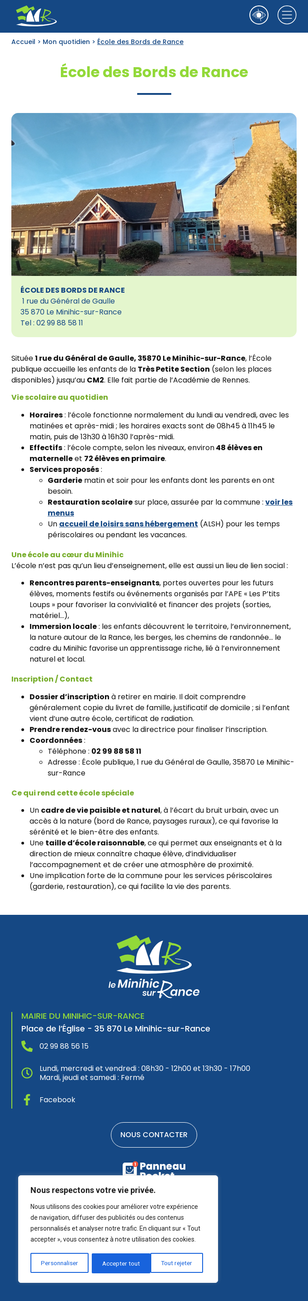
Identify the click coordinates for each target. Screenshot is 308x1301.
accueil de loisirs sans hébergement (128, 524)
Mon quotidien (66, 41)
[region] (118, 1230)
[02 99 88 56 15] (27, 1046)
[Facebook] (27, 1099)
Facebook (57, 1100)
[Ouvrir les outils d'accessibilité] (258, 15)
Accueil (23, 41)
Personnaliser (59, 1263)
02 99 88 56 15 (64, 1046)
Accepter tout (177, 1263)
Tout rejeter (118, 1263)
